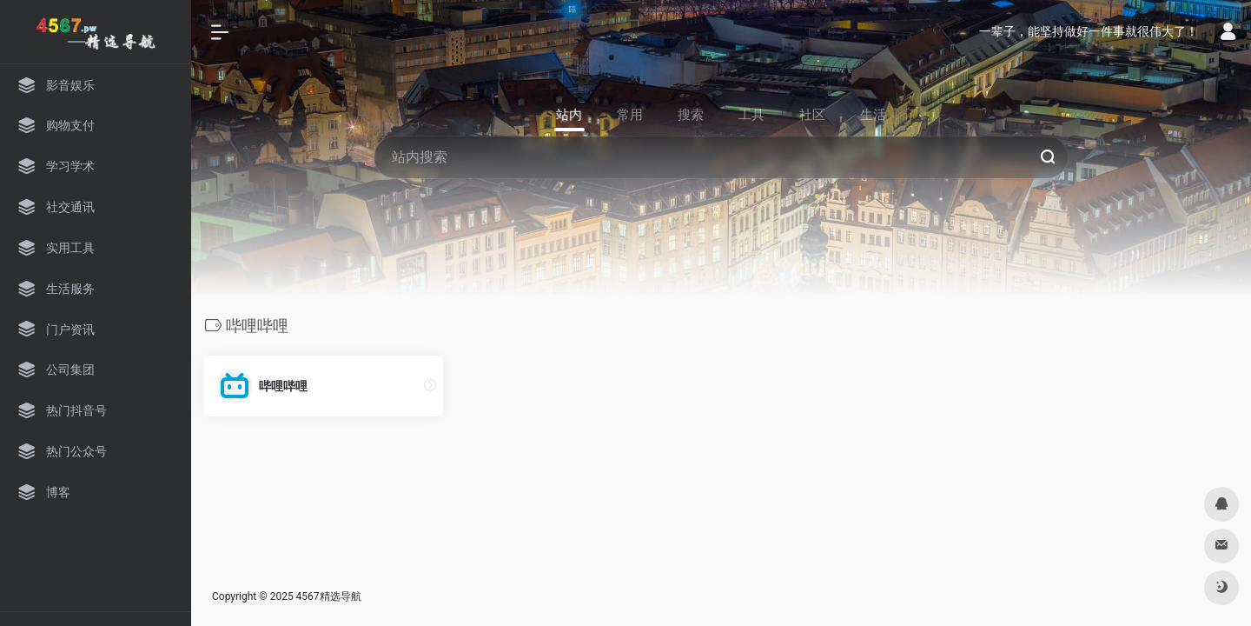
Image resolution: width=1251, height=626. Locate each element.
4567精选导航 (328, 596)
